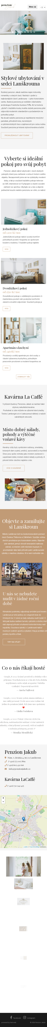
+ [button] (3, 798)
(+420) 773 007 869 (16, 761)
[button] (32, 7)
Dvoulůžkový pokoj (15, 303)
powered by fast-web (8, 1022)
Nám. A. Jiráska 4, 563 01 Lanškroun (24, 757)
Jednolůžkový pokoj (15, 244)
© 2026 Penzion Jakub (38, 1022)
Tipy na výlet (26, 642)
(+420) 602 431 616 (15, 765)
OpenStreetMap (34, 847)
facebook (15, 1018)
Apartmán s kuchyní (16, 363)
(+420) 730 (15, 785)
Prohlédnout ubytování (17, 135)
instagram (29, 1018)
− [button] (3, 802)
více (6, 264)
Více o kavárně (26, 468)
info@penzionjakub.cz (19, 768)
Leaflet (26, 847)
